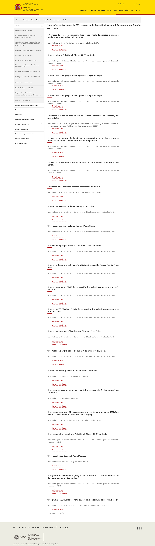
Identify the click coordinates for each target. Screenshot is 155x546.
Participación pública (22, 124)
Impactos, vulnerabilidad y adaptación (27, 71)
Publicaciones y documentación (25, 134)
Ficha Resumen (57, 66)
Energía (93, 10)
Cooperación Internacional (23, 83)
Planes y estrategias (21, 129)
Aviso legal (64, 527)
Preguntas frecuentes (22, 139)
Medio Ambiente (104, 10)
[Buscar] (137, 4)
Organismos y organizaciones (24, 119)
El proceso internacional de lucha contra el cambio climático (25, 36)
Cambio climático (28, 20)
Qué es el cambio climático (23, 31)
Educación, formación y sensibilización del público (27, 77)
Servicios (134, 10)
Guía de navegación (50, 527)
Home (18, 20)
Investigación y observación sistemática (28, 50)
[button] (112, 10)
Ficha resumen (57, 45)
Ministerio (84, 10)
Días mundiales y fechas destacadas (26, 105)
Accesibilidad (24, 527)
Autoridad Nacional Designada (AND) (54, 20)
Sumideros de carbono (22, 100)
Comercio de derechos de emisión (26, 60)
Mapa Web (36, 527)
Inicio (15, 527)
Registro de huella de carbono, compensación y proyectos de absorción (28, 94)
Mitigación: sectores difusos (24, 55)
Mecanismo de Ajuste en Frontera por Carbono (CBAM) (27, 66)
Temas (38, 20)
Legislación (18, 115)
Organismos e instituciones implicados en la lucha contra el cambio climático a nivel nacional (27, 43)
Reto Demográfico (121, 10)
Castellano (121, 4)
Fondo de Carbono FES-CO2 (24, 88)
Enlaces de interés (21, 143)
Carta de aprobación (59, 49)
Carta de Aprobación (59, 69)
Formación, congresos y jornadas (25, 110)
